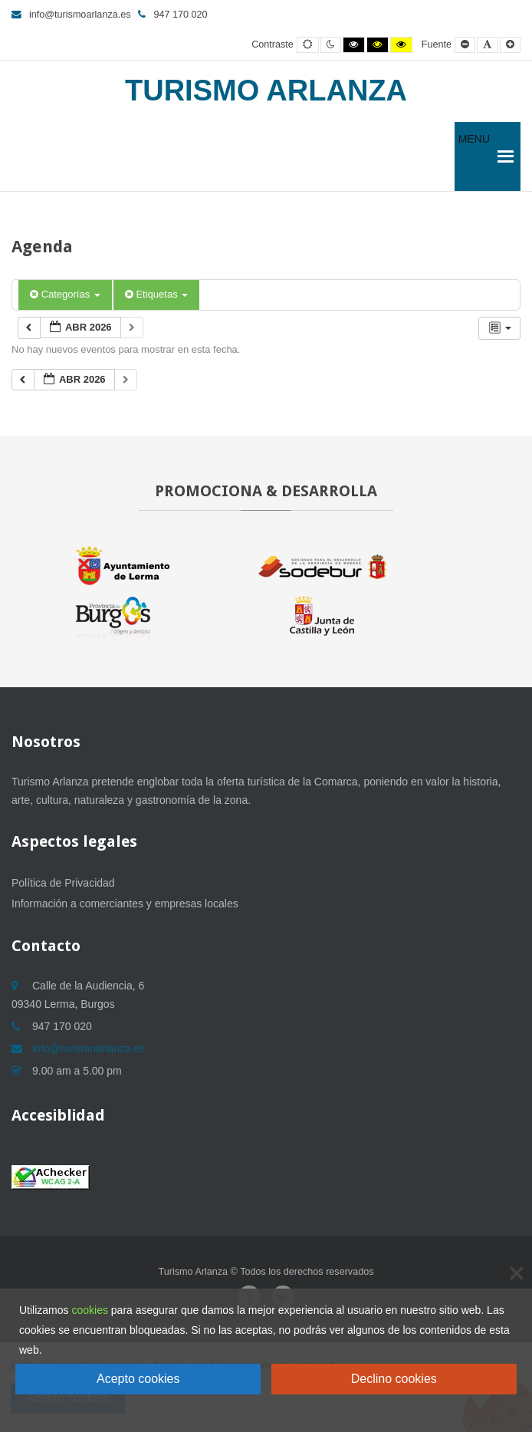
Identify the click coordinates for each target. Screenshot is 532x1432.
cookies (89, 1310)
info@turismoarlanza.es (70, 14)
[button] (474, 156)
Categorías (65, 294)
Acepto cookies (138, 1378)
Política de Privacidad (63, 883)
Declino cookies (394, 1378)
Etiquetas (156, 294)
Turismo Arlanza (266, 90)
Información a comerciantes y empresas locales (124, 903)
